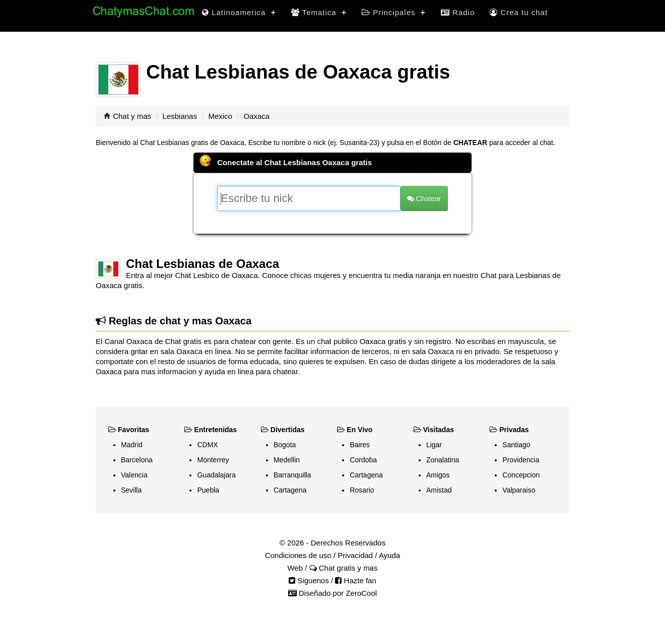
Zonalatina (442, 460)
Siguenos (309, 580)
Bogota (285, 445)
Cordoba (363, 460)
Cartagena (290, 490)
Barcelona (137, 460)
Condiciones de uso (298, 555)
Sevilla (131, 490)
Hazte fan (355, 580)
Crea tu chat (519, 12)
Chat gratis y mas (343, 568)
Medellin (287, 460)
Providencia (520, 460)
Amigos (438, 475)
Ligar (434, 445)
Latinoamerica (239, 12)
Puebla (208, 490)
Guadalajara (216, 475)
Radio (458, 12)
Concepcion (521, 475)
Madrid (132, 445)
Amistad (439, 490)
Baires (360, 445)
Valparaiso (518, 490)
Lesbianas (180, 116)
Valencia (134, 475)
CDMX (207, 445)
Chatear (424, 198)
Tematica (319, 12)
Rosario (362, 490)
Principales (394, 12)
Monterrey (213, 460)
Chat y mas (132, 116)
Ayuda (389, 555)
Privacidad (355, 555)
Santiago (516, 445)
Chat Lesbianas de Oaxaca (202, 263)
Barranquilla (292, 475)
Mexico (220, 116)
